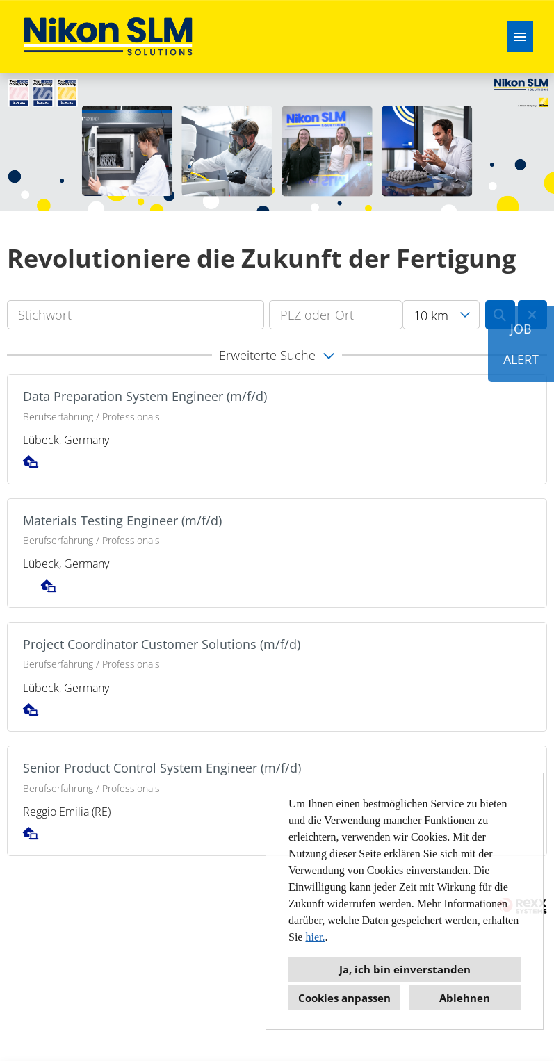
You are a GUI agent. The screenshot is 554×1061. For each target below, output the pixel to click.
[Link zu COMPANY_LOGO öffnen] (108, 36)
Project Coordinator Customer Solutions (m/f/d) (161, 644)
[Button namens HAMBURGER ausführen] (520, 36)
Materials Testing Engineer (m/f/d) (122, 520)
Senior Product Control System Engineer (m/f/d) (162, 767)
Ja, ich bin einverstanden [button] (405, 969)
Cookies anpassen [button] (344, 998)
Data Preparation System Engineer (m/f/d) (145, 396)
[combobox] (441, 314)
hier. (315, 937)
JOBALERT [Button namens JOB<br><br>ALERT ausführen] (521, 344)
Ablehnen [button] (464, 998)
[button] (277, 355)
